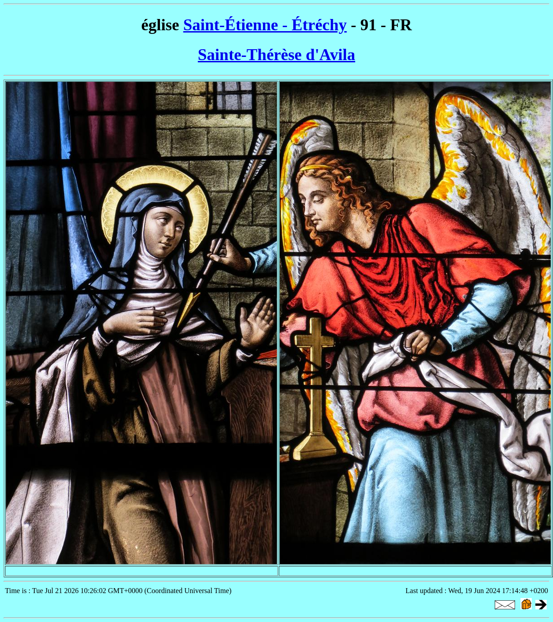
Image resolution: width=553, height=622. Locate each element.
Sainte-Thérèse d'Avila (276, 55)
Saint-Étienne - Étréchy (265, 25)
